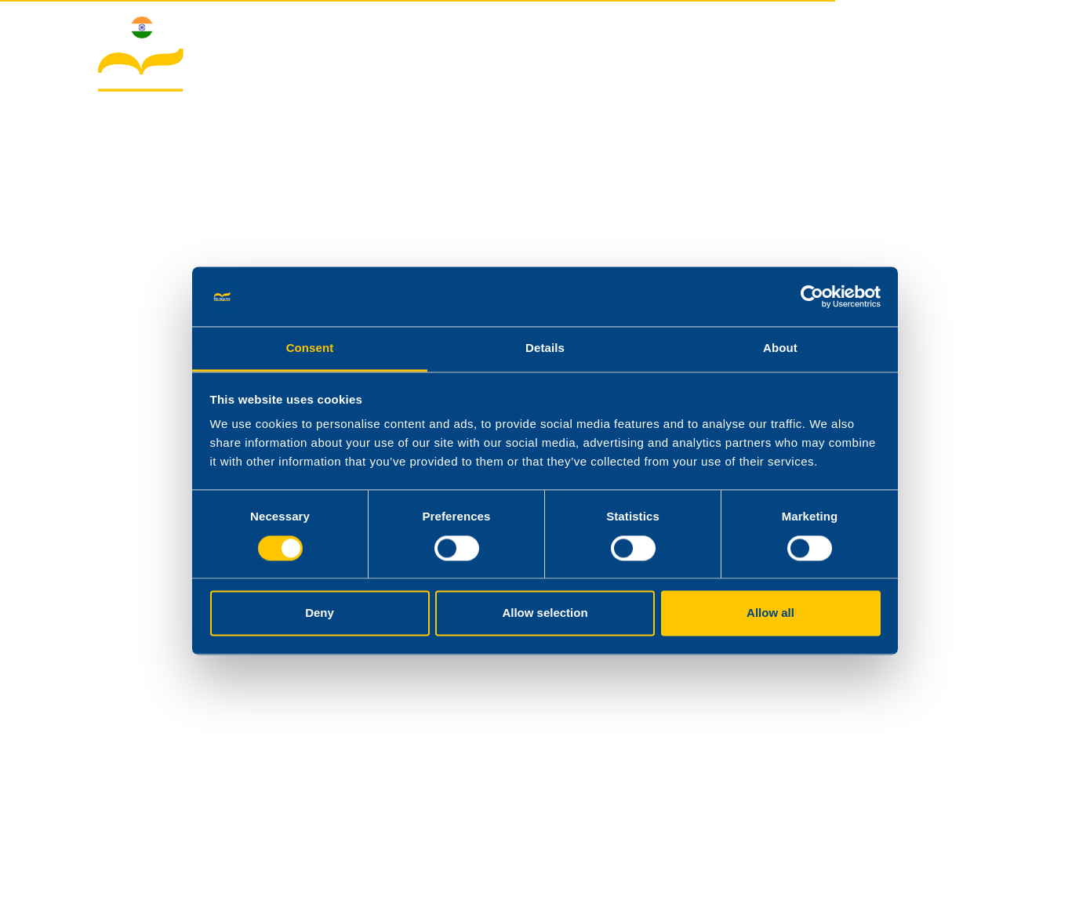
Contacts (945, 73)
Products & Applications (697, 73)
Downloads (844, 73)
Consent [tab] (310, 348)
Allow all (770, 613)
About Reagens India (523, 73)
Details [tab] (545, 348)
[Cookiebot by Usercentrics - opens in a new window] (812, 296)
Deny (319, 613)
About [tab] (780, 348)
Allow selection (544, 613)
